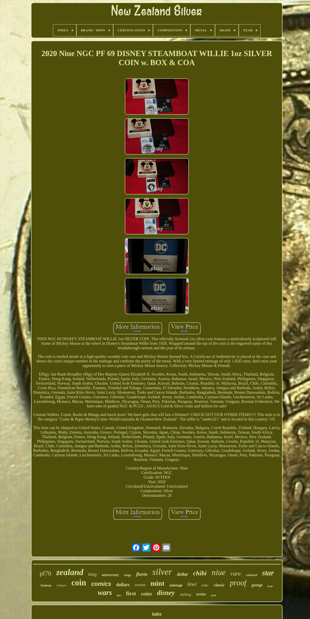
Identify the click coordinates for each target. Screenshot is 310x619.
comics (101, 584)
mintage (176, 585)
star (268, 572)
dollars (123, 584)
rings (127, 575)
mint (157, 583)
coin (78, 582)
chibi (199, 573)
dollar (182, 574)
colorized (251, 575)
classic (219, 585)
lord (213, 595)
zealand (69, 572)
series (201, 594)
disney (166, 593)
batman (46, 585)
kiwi (192, 584)
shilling (185, 594)
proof (238, 582)
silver (162, 572)
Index (157, 614)
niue (219, 572)
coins (146, 594)
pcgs (270, 585)
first (131, 593)
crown (140, 584)
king (92, 574)
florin (141, 574)
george (257, 585)
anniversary (110, 575)
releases (61, 585)
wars (105, 592)
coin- (205, 585)
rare (236, 573)
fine (119, 595)
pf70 (45, 573)
